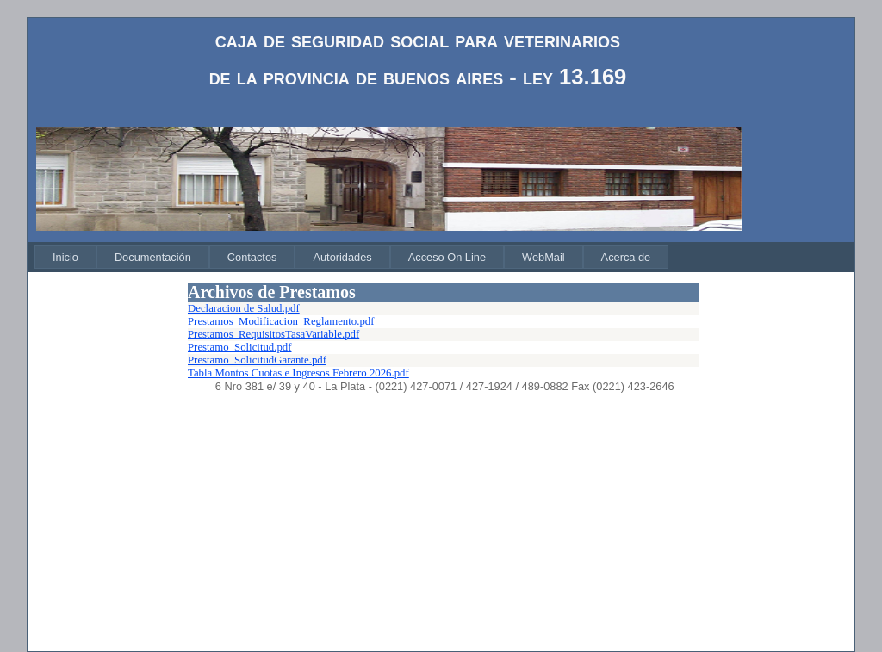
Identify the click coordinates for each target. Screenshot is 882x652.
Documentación (153, 257)
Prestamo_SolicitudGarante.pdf (257, 360)
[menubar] (351, 257)
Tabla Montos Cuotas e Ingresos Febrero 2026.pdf (298, 373)
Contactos (252, 257)
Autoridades (342, 257)
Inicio (65, 257)
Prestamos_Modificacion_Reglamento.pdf (281, 321)
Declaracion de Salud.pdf (244, 308)
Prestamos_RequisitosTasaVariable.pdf (273, 334)
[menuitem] (65, 257)
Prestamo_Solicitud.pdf (240, 347)
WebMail (543, 257)
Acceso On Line (447, 257)
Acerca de (626, 257)
